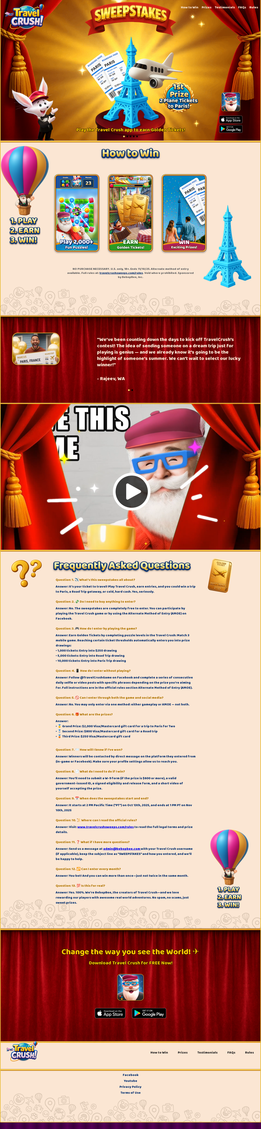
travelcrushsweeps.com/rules (121, 273)
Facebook (130, 1075)
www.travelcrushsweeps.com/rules (105, 827)
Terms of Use (131, 1092)
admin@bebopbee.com (122, 848)
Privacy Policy (130, 1086)
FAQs (242, 7)
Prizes (206, 7)
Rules (253, 7)
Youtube (130, 1081)
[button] (124, 136)
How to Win (189, 7)
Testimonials (225, 7)
